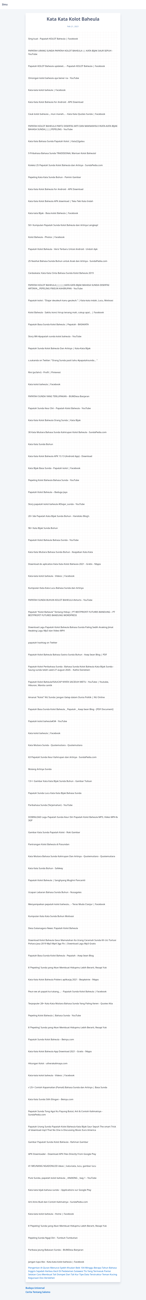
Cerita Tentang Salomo (38, 1292)
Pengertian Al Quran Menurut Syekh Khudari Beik (54, 1267)
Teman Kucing (109, 1274)
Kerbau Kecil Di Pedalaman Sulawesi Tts (66, 1271)
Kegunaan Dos (35, 1277)
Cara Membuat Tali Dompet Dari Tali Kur (58, 1274)
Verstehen (49, 1277)
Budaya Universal (35, 1287)
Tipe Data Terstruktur (90, 1274)
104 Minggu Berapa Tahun (94, 1267)
